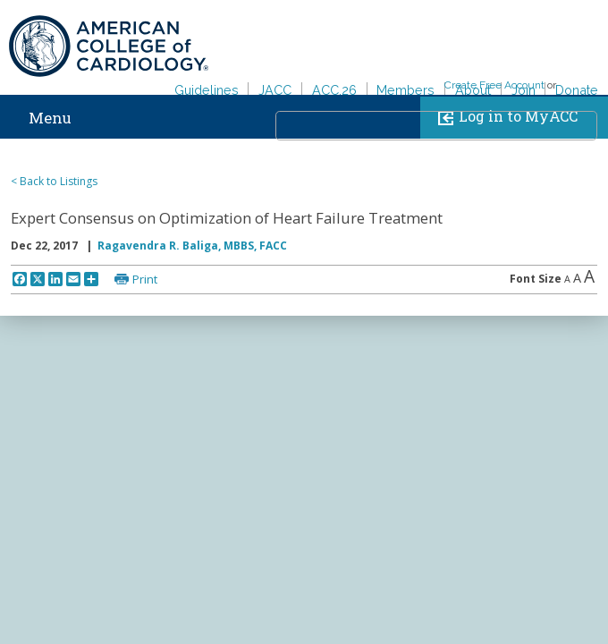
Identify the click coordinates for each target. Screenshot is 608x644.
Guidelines (206, 89)
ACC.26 (334, 89)
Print (144, 279)
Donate (576, 89)
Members (405, 89)
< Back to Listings (54, 181)
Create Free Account (494, 85)
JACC (274, 89)
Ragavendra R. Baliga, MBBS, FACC (192, 245)
